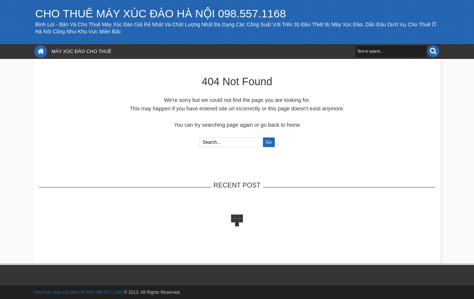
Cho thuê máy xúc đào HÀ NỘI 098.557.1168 (160, 13)
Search (433, 51)
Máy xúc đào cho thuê (81, 51)
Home (40, 51)
